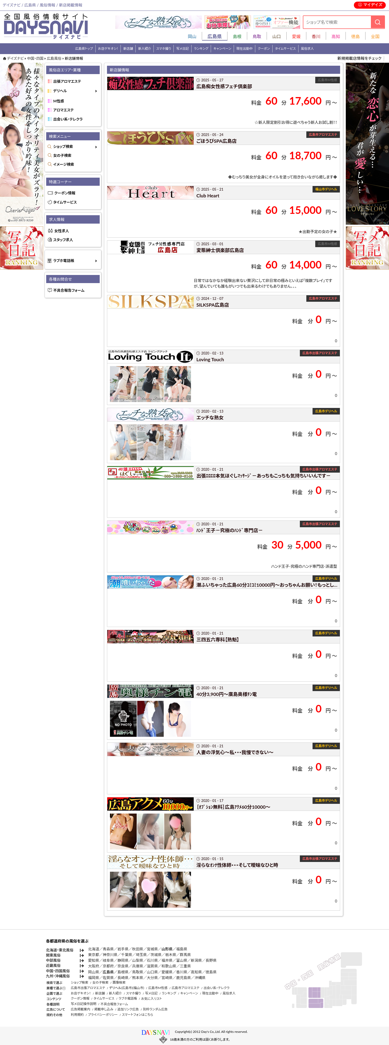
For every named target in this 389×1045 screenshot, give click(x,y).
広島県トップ (84, 49)
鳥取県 (137, 972)
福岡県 (93, 978)
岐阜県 (108, 960)
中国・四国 (35, 58)
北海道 (93, 949)
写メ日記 (182, 49)
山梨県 (137, 960)
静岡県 (123, 960)
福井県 (167, 960)
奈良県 (123, 966)
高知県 (196, 972)
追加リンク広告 (128, 1009)
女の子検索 (62, 155)
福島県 (181, 949)
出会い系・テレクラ (68, 119)
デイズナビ (15, 58)
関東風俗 (53, 955)
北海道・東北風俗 (59, 950)
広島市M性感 (157, 988)
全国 (375, 36)
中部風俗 (53, 960)
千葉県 (126, 955)
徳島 (355, 36)
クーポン (264, 49)
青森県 (108, 949)
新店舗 (128, 49)
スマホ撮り (163, 49)
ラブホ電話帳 (63, 260)
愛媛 (296, 36)
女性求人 (61, 231)
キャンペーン (222, 49)
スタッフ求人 (63, 240)
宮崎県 (167, 978)
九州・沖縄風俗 (58, 976)
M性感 (58, 101)
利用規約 (77, 1015)
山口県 (152, 972)
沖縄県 (200, 978)
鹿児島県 (183, 978)
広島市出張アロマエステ (88, 988)
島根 (237, 36)
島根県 (123, 972)
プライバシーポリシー (103, 1015)
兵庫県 (137, 966)
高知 (335, 36)
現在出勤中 (244, 49)
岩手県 (123, 949)
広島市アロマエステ (185, 988)
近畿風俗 (53, 965)
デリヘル (60, 91)
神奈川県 (110, 955)
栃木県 (170, 955)
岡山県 (93, 972)
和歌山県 (169, 966)
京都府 (108, 966)
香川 (316, 36)
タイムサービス (285, 49)
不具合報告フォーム (69, 290)
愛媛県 (167, 972)
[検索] (377, 22)
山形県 (167, 949)
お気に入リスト (151, 999)
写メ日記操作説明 (83, 1004)
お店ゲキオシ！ (108, 49)
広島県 (108, 972)
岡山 (192, 36)
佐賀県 (108, 978)
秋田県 (137, 949)
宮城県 (152, 949)
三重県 (185, 966)
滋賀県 (152, 966)
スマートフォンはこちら (137, 1015)
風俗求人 (307, 49)
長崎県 (123, 978)
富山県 (181, 960)
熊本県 (137, 978)
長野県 (211, 960)
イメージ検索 (63, 164)
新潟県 (196, 960)
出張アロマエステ (67, 81)
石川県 (152, 960)
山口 (276, 36)
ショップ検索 (63, 146)
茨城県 (156, 955)
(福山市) (138, 988)
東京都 (93, 955)
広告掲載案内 (80, 1009)
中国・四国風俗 (58, 971)
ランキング (201, 49)
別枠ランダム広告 (155, 1009)
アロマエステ (63, 110)
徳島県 (211, 972)
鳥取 (257, 36)
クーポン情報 (64, 193)
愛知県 (93, 960)
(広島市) (127, 988)
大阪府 (93, 966)
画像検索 (119, 982)
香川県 (181, 972)
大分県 (152, 978)
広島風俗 (54, 58)
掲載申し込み (103, 1009)
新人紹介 (144, 49)
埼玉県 (141, 955)
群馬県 (185, 955)
